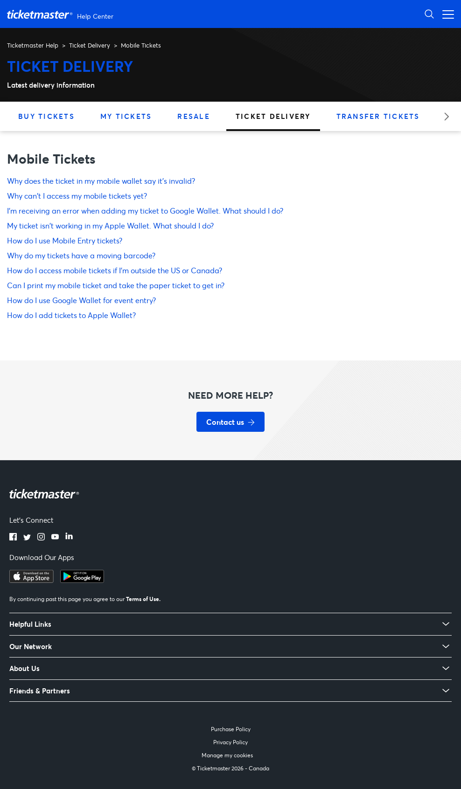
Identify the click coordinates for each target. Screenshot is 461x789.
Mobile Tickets (141, 45)
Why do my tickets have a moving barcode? (81, 255)
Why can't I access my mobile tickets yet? (77, 196)
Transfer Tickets (378, 116)
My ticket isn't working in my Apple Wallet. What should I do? (110, 225)
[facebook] (13, 537)
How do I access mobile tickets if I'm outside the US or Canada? (114, 270)
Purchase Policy (231, 729)
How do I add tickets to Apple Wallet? (71, 315)
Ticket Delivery (89, 45)
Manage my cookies (227, 755)
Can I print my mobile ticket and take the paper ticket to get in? (115, 285)
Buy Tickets (46, 116)
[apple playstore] (31, 580)
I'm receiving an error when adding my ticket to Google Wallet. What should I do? (145, 210)
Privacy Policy (230, 742)
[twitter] (27, 537)
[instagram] (41, 537)
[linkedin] (69, 537)
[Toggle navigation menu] (445, 14)
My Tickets (126, 116)
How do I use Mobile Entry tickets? (64, 240)
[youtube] (55, 537)
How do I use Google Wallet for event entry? (81, 300)
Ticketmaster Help (32, 45)
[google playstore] (82, 580)
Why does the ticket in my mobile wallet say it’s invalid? (101, 181)
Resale (193, 116)
